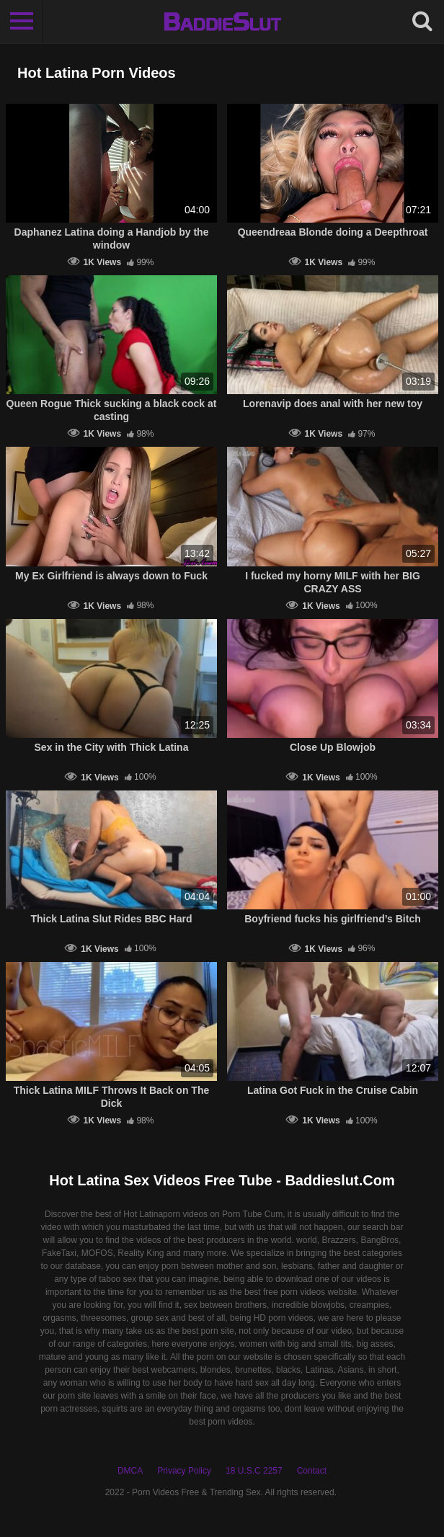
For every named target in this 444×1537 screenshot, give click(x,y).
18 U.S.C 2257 (254, 1471)
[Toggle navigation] (21, 21)
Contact (312, 1471)
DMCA (130, 1471)
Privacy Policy (184, 1471)
